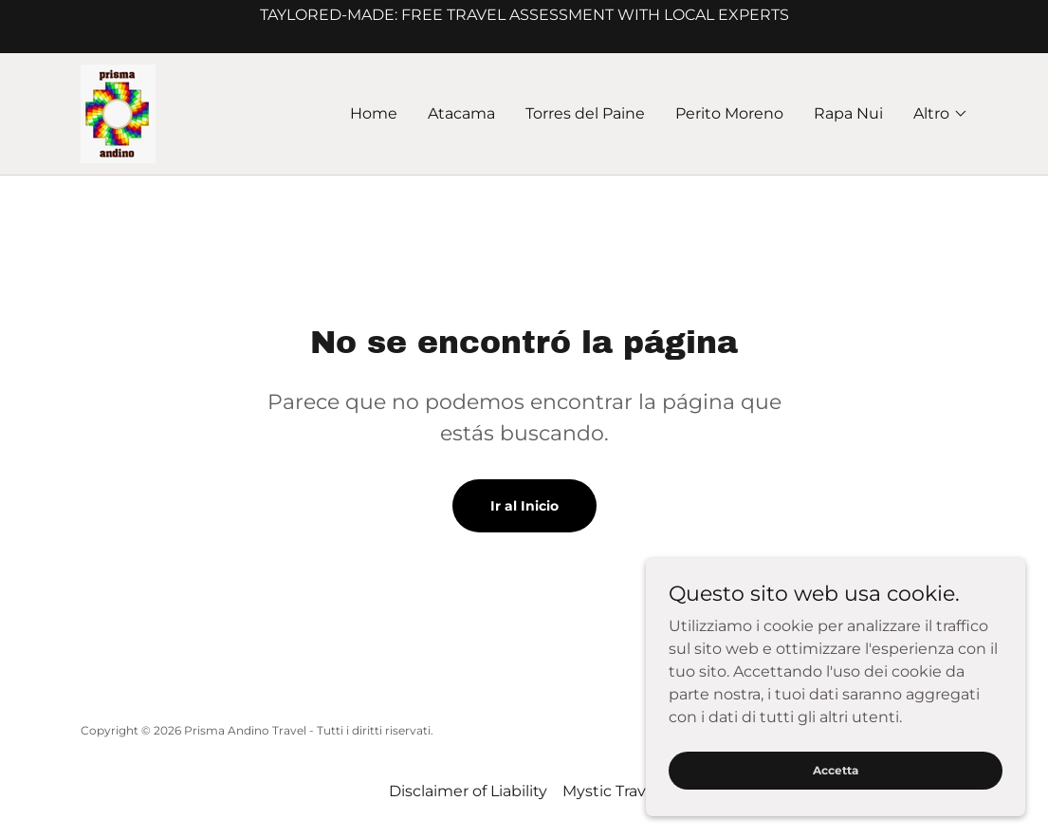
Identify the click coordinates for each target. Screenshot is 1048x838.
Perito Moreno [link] (729, 113)
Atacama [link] (461, 113)
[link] (118, 112)
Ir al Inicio (524, 505)
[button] (940, 113)
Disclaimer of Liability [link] (468, 791)
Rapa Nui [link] (848, 113)
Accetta (835, 770)
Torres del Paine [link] (585, 113)
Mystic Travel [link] (610, 791)
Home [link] (373, 113)
